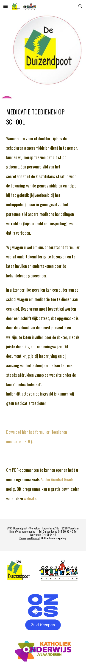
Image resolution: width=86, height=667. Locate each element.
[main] (43, 309)
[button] (5, 6)
